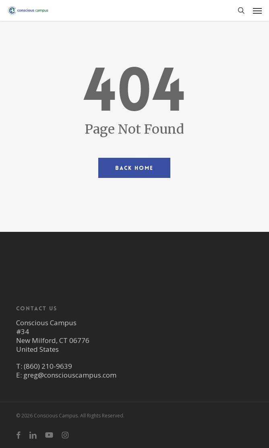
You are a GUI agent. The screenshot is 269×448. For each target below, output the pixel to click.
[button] (257, 10)
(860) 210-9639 (48, 366)
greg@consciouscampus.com (69, 375)
